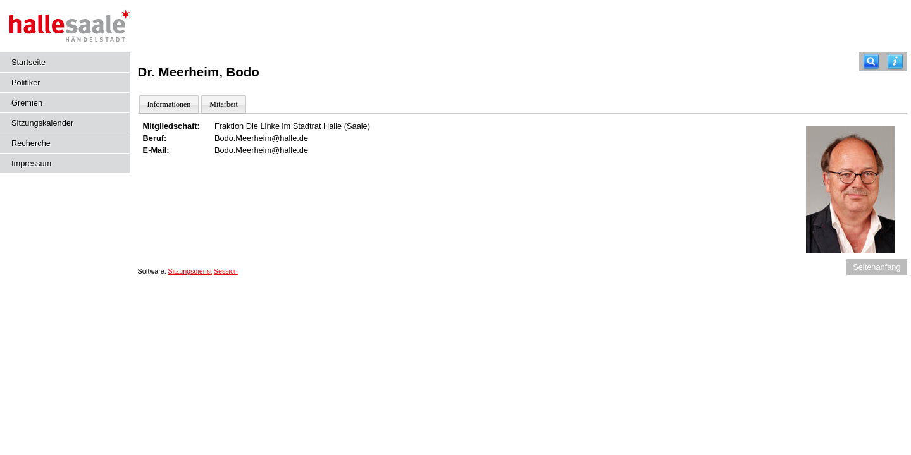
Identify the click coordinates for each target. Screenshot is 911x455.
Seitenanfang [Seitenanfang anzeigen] (876, 267)
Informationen (169, 104)
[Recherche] (871, 61)
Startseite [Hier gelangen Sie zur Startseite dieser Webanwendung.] (28, 62)
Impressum (31, 163)
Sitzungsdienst (190, 271)
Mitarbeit (223, 104)
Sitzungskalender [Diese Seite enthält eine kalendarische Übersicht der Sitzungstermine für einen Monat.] (42, 123)
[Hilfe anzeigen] (895, 61)
